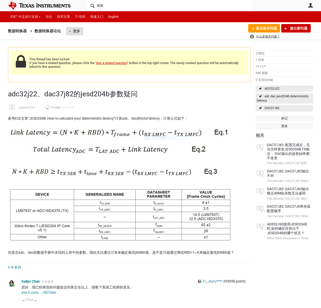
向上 (24, 301)
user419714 (27, 107)
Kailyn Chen (31, 281)
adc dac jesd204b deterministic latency (283, 98)
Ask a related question (111, 63)
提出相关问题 (266, 28)
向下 (35, 301)
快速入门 (96, 17)
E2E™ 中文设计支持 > (26, 17)
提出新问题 (298, 28)
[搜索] (169, 5)
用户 (310, 5)
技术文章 (63, 17)
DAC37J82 (271, 108)
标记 (284, 118)
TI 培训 (80, 17)
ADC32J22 (271, 88)
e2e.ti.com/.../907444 (39, 292)
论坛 (49, 17)
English (113, 17)
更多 (76, 31)
